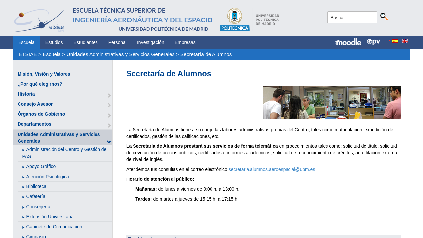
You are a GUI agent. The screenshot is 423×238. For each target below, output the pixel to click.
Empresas (185, 42)
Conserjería (38, 206)
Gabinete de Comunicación (54, 226)
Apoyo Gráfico (41, 166)
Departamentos (34, 124)
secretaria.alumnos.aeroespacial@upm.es (272, 169)
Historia (26, 94)
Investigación (150, 42)
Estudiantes (86, 42)
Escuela (26, 42)
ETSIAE (28, 54)
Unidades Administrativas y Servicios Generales (121, 54)
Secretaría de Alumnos (206, 54)
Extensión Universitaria (50, 216)
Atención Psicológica (47, 176)
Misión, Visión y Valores (44, 74)
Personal (117, 42)
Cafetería (36, 196)
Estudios (54, 42)
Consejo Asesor (35, 104)
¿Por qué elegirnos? (40, 84)
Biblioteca (36, 186)
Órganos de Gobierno (41, 114)
